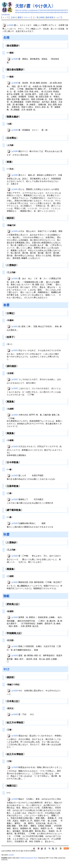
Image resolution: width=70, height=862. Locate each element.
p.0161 (15, 189)
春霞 (6, 305)
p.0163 (15, 655)
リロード (27, 17)
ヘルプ (58, 17)
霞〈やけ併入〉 (41, 6)
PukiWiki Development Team (28, 858)
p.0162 (15, 388)
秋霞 (6, 534)
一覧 (37, 17)
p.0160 (10, 25)
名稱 (6, 37)
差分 (14, 17)
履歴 (20, 17)
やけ (6, 669)
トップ (5, 17)
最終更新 (49, 17)
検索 (42, 17)
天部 (19, 6)
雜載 (6, 596)
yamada (11, 855)
